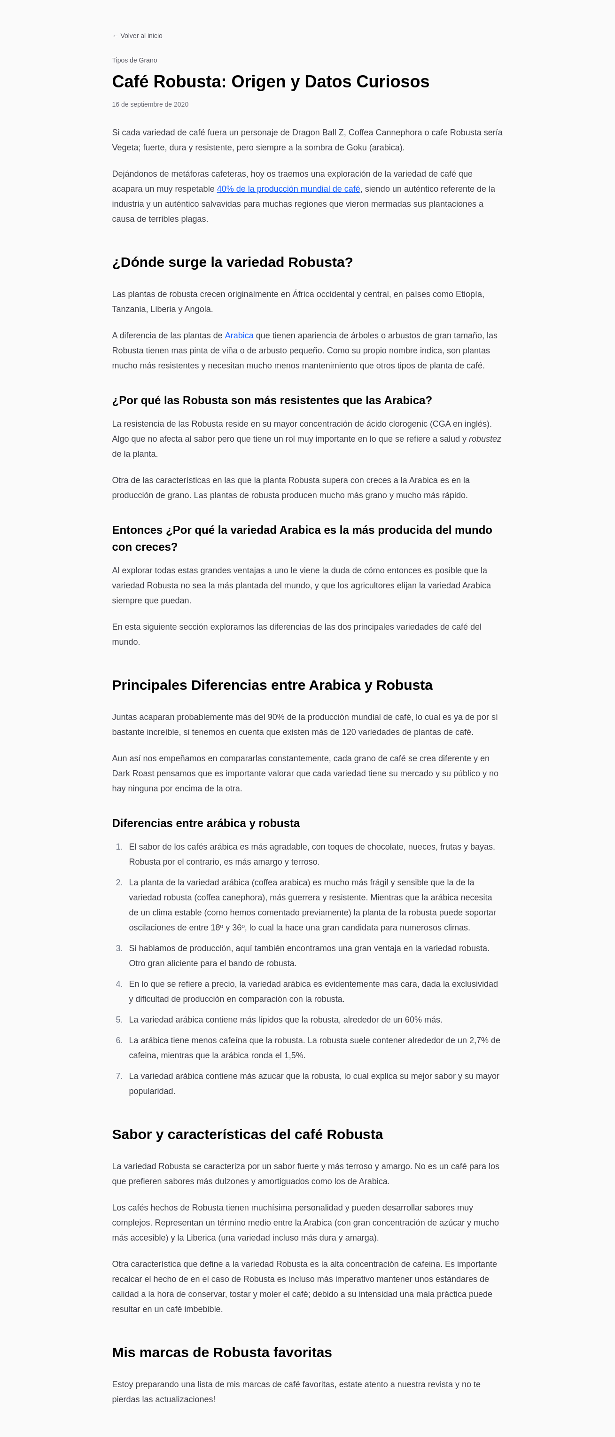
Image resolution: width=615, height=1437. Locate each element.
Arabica (239, 335)
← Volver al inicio (137, 35)
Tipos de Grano (134, 60)
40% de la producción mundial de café (288, 189)
